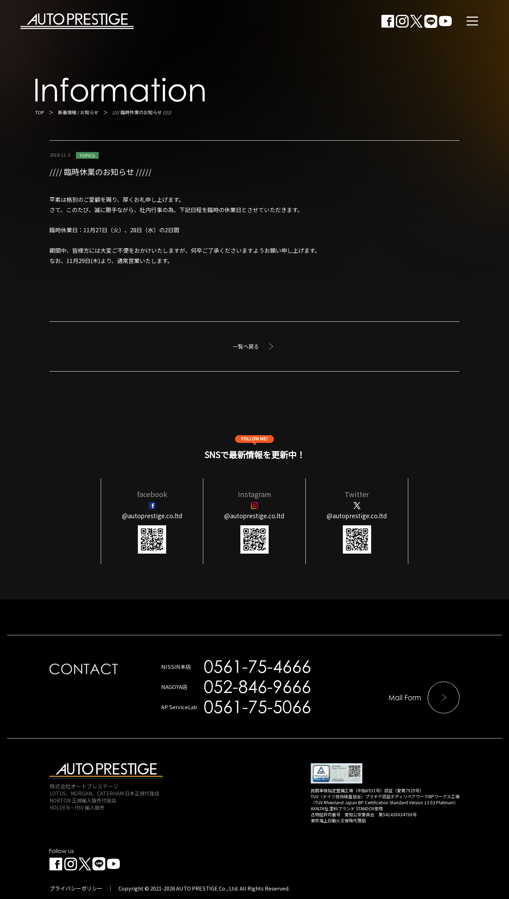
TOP (39, 112)
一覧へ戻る (246, 346)
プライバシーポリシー (76, 888)
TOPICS (87, 155)
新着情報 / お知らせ (78, 112)
